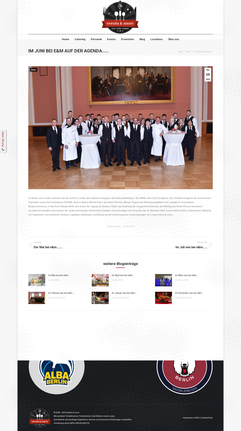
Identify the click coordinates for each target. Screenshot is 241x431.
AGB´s (197, 418)
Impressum (188, 418)
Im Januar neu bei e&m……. (125, 293)
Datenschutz (207, 418)
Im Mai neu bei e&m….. (59, 275)
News (33, 70)
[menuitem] (65, 45)
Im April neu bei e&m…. (123, 275)
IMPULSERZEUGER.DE (79, 423)
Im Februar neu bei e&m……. (62, 293)
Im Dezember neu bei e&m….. (189, 293)
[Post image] (36, 280)
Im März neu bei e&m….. (187, 275)
